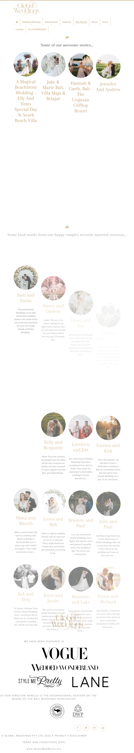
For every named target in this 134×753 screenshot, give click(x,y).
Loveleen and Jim (80, 482)
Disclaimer (30, 735)
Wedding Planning (31, 21)
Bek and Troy (26, 630)
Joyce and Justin (53, 631)
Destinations (51, 21)
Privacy (12, 735)
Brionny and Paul (81, 557)
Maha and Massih (26, 556)
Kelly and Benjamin (53, 478)
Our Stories (81, 21)
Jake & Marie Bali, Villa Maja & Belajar (53, 95)
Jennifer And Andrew (108, 94)
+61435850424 (37, 29)
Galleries (66, 21)
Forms (105, 21)
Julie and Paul (108, 558)
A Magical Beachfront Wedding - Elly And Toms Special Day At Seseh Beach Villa (25, 104)
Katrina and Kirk (108, 483)
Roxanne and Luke (81, 631)
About (94, 21)
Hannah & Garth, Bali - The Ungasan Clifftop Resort (81, 105)
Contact (20, 29)
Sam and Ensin (26, 334)
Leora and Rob (53, 556)
